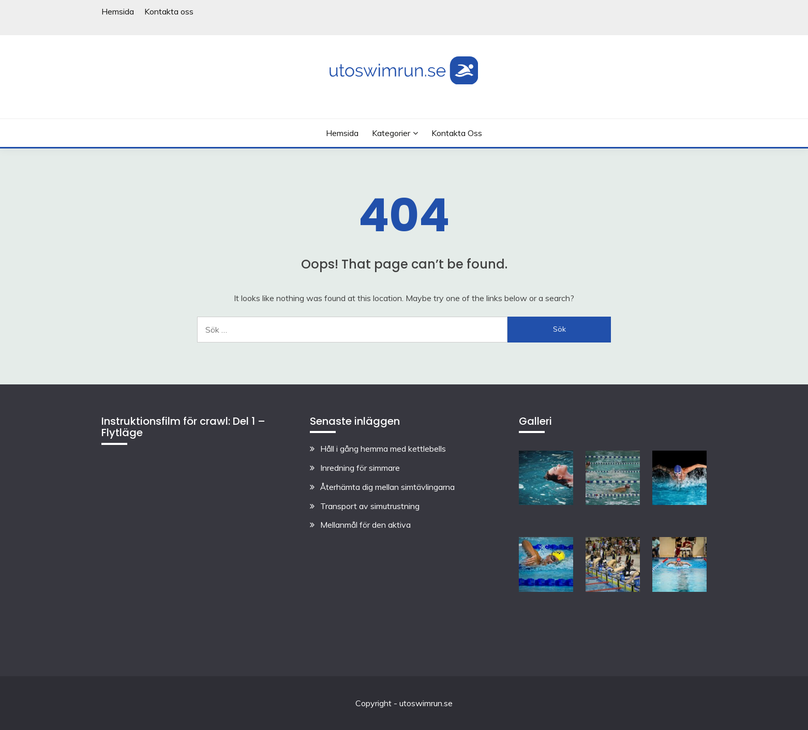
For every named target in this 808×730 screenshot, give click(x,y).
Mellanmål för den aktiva (365, 524)
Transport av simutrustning (370, 506)
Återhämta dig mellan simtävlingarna (387, 487)
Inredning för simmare (360, 468)
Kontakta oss (168, 11)
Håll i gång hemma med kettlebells (383, 448)
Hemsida (117, 11)
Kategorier (391, 133)
